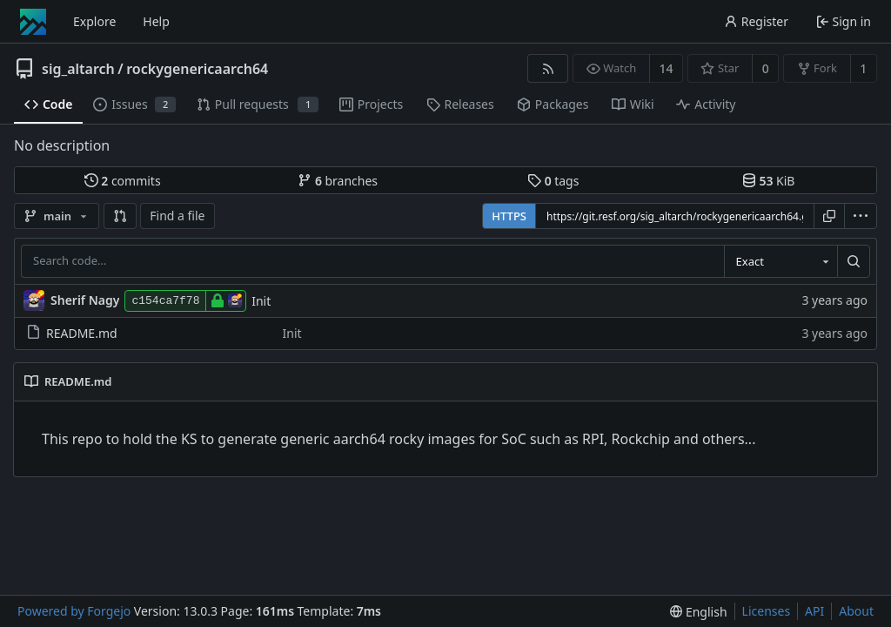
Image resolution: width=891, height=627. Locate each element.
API (814, 611)
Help (156, 21)
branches (338, 180)
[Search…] (853, 261)
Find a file (177, 215)
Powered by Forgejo (74, 611)
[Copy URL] (829, 216)
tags (553, 180)
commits (122, 180)
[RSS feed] (547, 68)
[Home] (33, 21)
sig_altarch (78, 69)
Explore (94, 21)
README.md (71, 333)
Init (261, 301)
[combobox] (780, 261)
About (856, 611)
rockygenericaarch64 (197, 69)
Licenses (766, 611)
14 (666, 68)
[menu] (860, 216)
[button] (120, 216)
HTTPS (509, 216)
